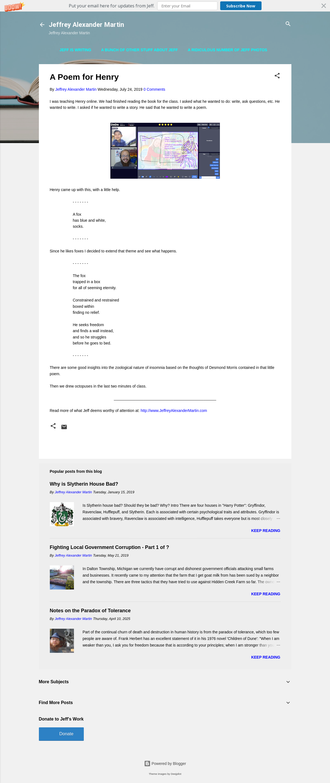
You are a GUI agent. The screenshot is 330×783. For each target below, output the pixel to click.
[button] (165, 6)
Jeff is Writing (75, 50)
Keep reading (265, 530)
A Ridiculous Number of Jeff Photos (227, 50)
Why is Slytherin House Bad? (84, 484)
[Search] (288, 24)
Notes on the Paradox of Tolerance (90, 610)
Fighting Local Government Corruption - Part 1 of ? (109, 547)
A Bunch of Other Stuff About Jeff (139, 50)
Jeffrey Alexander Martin (86, 25)
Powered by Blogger (165, 763)
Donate (66, 733)
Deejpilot (176, 773)
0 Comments (154, 89)
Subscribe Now (240, 5)
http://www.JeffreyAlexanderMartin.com (174, 410)
